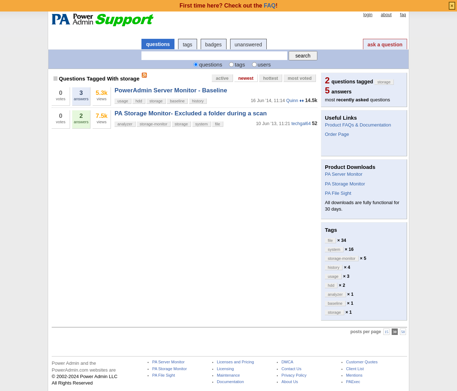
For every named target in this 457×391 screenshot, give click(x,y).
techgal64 (301, 123)
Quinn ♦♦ (295, 100)
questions (158, 44)
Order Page (337, 134)
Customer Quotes (362, 362)
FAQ (270, 6)
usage (122, 101)
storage (156, 101)
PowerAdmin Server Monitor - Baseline (171, 90)
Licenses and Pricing (235, 362)
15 (386, 332)
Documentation (230, 382)
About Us (289, 382)
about (386, 14)
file (217, 124)
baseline (177, 101)
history (198, 101)
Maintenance (228, 375)
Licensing (225, 369)
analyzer (124, 124)
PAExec (353, 382)
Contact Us (291, 369)
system (201, 124)
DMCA (287, 362)
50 (403, 332)
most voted (300, 78)
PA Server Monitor (344, 174)
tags (187, 44)
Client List (355, 369)
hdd (138, 101)
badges (213, 44)
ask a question (385, 44)
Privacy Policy (294, 375)
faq (403, 14)
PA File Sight (338, 193)
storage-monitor (153, 124)
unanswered (248, 44)
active (222, 78)
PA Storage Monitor (345, 184)
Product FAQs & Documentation (358, 125)
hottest (270, 78)
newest (245, 78)
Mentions (354, 375)
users (264, 64)
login (367, 14)
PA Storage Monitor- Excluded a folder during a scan (191, 113)
